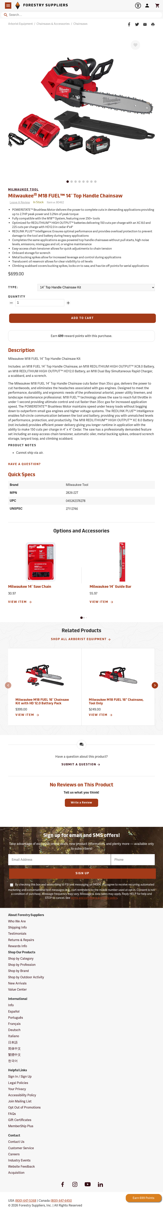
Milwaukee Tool (23, 189)
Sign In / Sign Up (20, 1076)
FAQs (12, 1114)
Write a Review (81, 802)
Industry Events (19, 1160)
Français (14, 1024)
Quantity (16, 296)
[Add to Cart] (82, 318)
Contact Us (16, 1142)
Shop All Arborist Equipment (81, 639)
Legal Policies (18, 1083)
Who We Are (17, 921)
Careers (14, 1154)
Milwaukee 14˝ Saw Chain (29, 587)
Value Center (17, 989)
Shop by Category (21, 958)
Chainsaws (80, 24)
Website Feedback (21, 1166)
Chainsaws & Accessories (53, 24)
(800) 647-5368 (25, 1201)
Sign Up (82, 873)
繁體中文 (14, 1055)
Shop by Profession (21, 965)
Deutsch (14, 1030)
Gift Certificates (19, 1120)
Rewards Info (17, 946)
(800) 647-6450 (61, 1201)
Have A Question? (24, 464)
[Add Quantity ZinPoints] (68, 303)
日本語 (13, 1042)
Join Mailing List (20, 1101)
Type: (13, 287)
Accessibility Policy (22, 1095)
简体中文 (14, 1048)
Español (13, 1011)
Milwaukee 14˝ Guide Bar (110, 587)
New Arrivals (17, 983)
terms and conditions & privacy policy (94, 898)
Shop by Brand (18, 971)
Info (11, 1005)
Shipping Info (17, 927)
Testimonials (17, 934)
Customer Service (21, 1148)
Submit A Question (81, 764)
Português (15, 1018)
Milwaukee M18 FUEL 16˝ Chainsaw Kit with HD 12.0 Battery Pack (42, 701)
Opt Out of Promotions (24, 1107)
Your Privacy (17, 1089)
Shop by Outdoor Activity (26, 977)
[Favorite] (135, 45)
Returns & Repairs (21, 940)
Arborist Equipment (20, 24)
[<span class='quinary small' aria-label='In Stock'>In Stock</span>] (38, 202)
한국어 (13, 1061)
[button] (81, 618)
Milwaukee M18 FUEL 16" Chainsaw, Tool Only (116, 701)
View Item (20, 602)
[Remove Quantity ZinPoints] (11, 303)
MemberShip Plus (20, 1126)
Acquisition (16, 1173)
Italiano (13, 1036)
